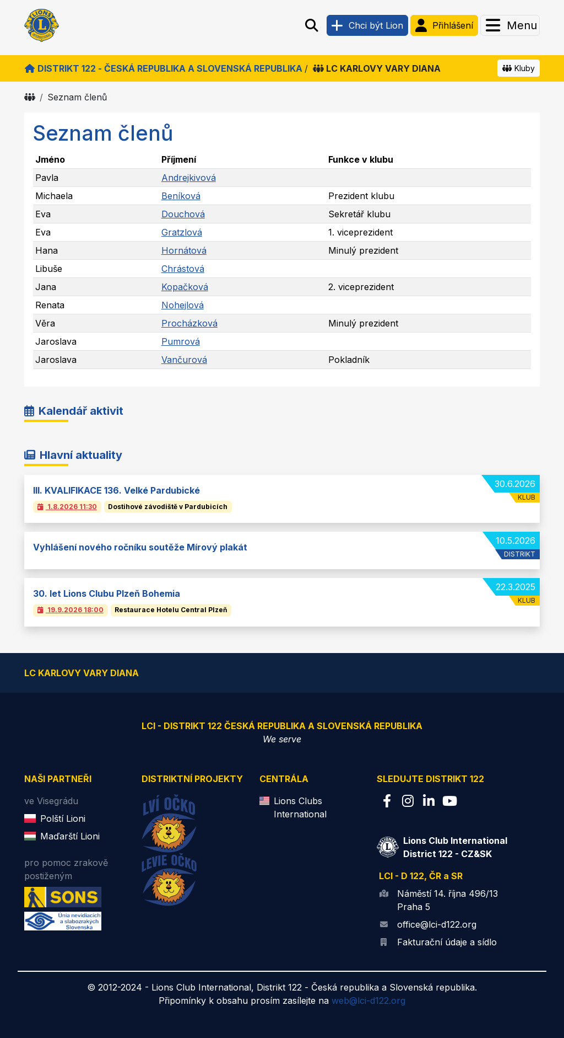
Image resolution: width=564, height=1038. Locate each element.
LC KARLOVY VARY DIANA (377, 68)
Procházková (189, 323)
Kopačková (184, 286)
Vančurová (184, 359)
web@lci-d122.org (368, 1000)
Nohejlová (182, 305)
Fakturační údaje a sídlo (447, 942)
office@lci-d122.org (436, 924)
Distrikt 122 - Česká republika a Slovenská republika (163, 68)
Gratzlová (181, 232)
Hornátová (184, 250)
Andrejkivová (188, 177)
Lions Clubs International (300, 807)
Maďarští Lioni (70, 836)
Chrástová (182, 268)
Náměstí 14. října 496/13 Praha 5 (447, 900)
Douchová (183, 214)
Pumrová (180, 341)
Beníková (180, 195)
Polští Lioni (62, 818)
